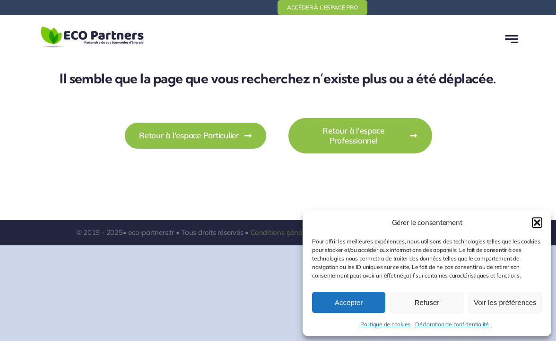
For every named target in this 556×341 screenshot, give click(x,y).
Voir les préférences (505, 302)
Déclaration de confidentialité (452, 324)
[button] (537, 222)
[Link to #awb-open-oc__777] (511, 39)
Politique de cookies (385, 324)
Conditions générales (284, 232)
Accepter (349, 302)
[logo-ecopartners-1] (92, 28)
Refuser (427, 302)
